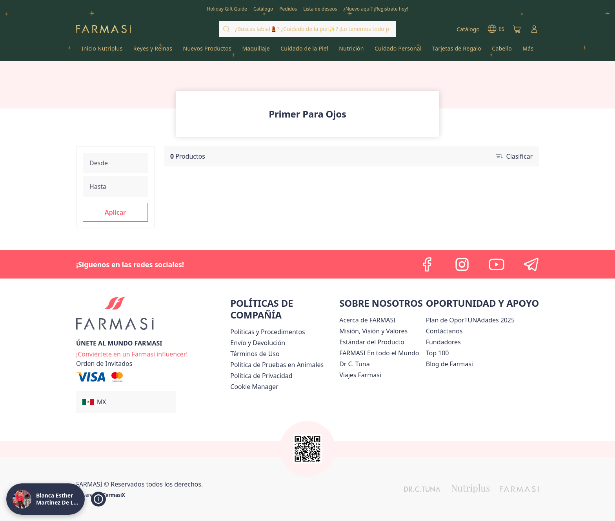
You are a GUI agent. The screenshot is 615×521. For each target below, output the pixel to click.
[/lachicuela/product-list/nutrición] (351, 51)
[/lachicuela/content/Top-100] (437, 353)
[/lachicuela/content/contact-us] (444, 331)
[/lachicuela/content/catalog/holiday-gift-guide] (227, 8)
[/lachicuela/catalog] (263, 8)
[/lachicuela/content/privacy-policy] (261, 376)
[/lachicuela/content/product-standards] (371, 342)
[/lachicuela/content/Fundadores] (443, 342)
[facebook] (427, 264)
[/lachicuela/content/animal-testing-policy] (277, 365)
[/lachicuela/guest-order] (104, 363)
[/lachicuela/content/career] (360, 375)
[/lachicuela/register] (288, 8)
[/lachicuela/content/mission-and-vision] (373, 331)
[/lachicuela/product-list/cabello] (502, 51)
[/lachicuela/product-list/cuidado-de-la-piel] (304, 51)
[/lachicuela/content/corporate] (379, 353)
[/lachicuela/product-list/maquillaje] (256, 51)
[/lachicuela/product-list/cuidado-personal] (398, 51)
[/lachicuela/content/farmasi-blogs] (449, 364)
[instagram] (462, 264)
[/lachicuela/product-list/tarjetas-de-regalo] (456, 51)
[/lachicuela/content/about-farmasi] (367, 320)
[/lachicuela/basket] (517, 29)
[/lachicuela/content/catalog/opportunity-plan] (470, 320)
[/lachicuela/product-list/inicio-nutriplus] (102, 51)
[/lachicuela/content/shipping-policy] (257, 343)
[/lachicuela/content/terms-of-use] (254, 354)
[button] (115, 212)
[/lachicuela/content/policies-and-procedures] (267, 332)
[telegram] (531, 264)
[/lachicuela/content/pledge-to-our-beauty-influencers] (354, 364)
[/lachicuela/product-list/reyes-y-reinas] (153, 51)
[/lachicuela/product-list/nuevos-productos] (207, 51)
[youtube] (496, 264)
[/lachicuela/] (103, 29)
